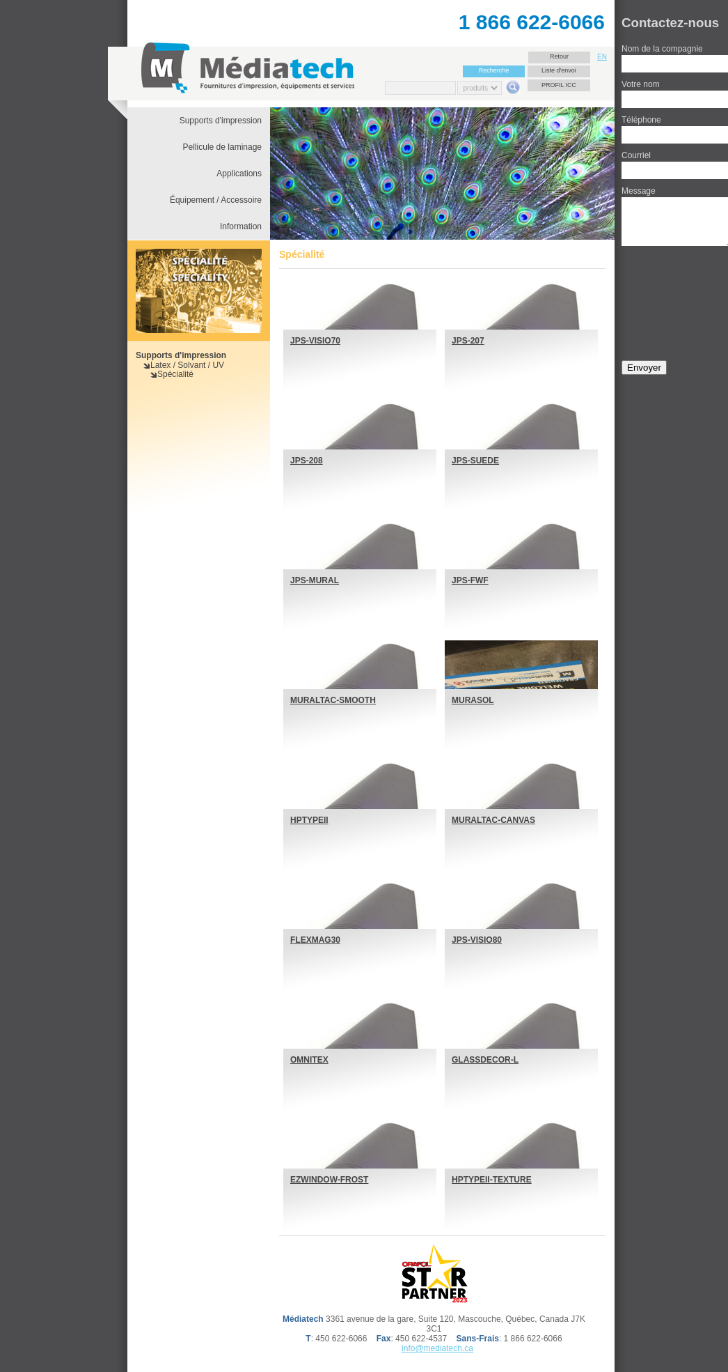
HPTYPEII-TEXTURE (492, 1180)
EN (602, 57)
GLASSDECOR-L (485, 1060)
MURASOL (473, 700)
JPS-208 (306, 460)
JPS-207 (468, 341)
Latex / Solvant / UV (187, 365)
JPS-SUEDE (475, 460)
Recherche (494, 70)
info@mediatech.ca (437, 1348)
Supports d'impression (181, 355)
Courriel (636, 155)
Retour (559, 56)
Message (639, 191)
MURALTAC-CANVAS (493, 820)
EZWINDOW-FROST (329, 1180)
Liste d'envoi (558, 70)
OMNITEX (309, 1060)
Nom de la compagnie (662, 49)
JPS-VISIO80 (477, 940)
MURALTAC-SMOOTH (333, 700)
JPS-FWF (470, 580)
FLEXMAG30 (315, 940)
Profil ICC (558, 85)
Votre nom (641, 84)
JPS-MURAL (314, 580)
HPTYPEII (309, 820)
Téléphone (641, 120)
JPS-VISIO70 (315, 341)
